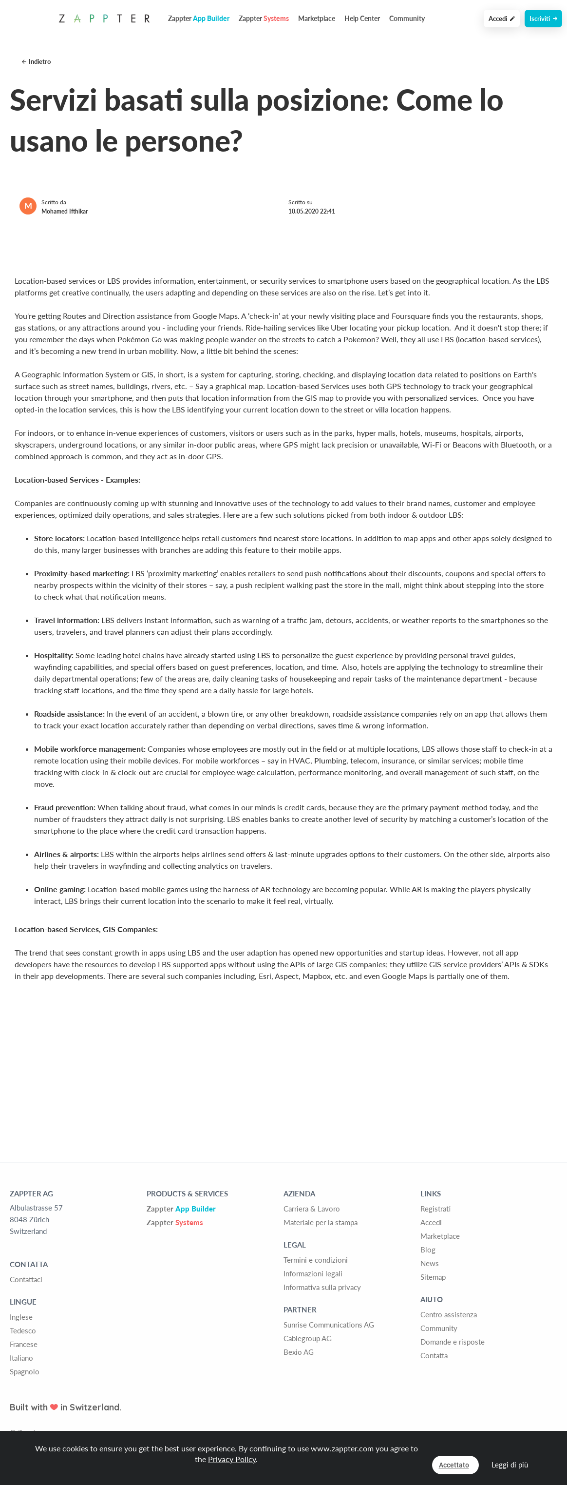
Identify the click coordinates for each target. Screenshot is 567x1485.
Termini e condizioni (316, 1259)
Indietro (36, 61)
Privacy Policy (232, 1459)
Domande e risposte (452, 1341)
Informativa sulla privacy (322, 1287)
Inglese (21, 1316)
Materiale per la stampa (321, 1222)
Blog (427, 1249)
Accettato (454, 1465)
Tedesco (23, 1330)
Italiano (21, 1357)
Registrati (435, 1208)
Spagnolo (24, 1371)
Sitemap (433, 1276)
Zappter (181, 1208)
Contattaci (26, 1279)
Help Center (362, 18)
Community (407, 18)
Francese (24, 1344)
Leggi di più (509, 1464)
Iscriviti (543, 18)
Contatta (434, 1355)
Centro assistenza (448, 1314)
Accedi (502, 18)
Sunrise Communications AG (329, 1324)
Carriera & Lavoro (312, 1208)
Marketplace (316, 18)
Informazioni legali (313, 1273)
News (429, 1263)
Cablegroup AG (308, 1338)
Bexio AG (299, 1352)
